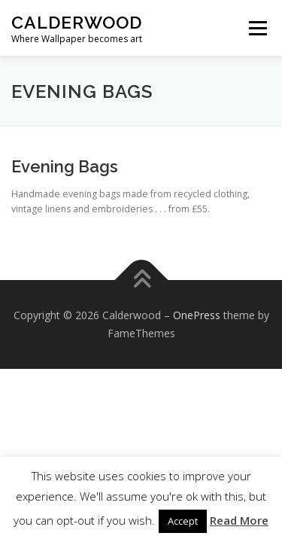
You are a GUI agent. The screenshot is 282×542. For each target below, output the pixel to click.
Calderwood (76, 22)
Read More (239, 520)
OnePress (196, 315)
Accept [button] (183, 521)
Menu (256, 28)
